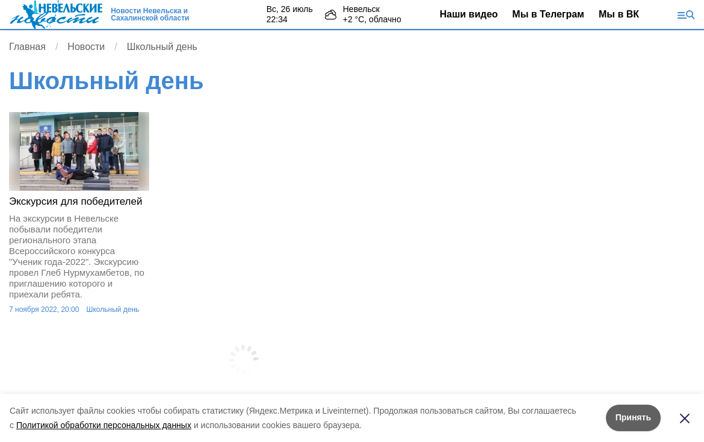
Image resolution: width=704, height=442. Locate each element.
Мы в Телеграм (548, 14)
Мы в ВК (619, 14)
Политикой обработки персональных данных (103, 425)
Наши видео (469, 14)
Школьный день (112, 309)
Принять (633, 417)
